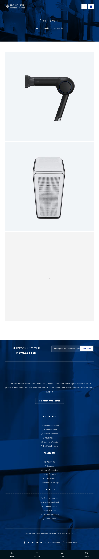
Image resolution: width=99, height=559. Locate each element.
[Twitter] (33, 542)
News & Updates (49, 470)
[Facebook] (24, 542)
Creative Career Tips (49, 482)
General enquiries (49, 498)
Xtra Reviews (49, 519)
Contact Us (49, 478)
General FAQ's (49, 506)
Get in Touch (49, 510)
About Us (49, 462)
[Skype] (41, 542)
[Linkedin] (28, 542)
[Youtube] (37, 542)
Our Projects (49, 474)
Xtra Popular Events (49, 514)
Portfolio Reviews (49, 446)
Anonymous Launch (49, 425)
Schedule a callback (49, 502)
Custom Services (49, 434)
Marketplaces (49, 438)
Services (49, 466)
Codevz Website (49, 442)
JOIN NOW (86, 349)
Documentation (49, 429)
